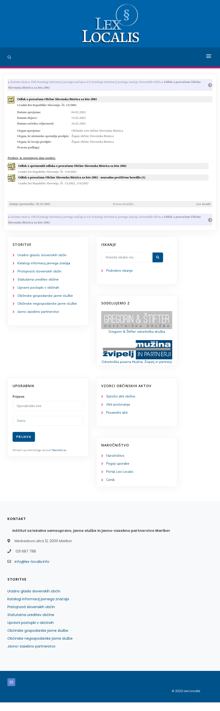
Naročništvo (115, 464)
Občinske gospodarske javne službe (45, 298)
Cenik (110, 488)
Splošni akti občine (120, 404)
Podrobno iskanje (119, 272)
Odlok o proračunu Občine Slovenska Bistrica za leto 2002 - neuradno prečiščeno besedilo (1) (81, 179)
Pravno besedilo (123, 205)
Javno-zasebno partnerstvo (38, 314)
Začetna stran (19, 82)
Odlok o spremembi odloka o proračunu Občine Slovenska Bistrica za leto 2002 (72, 167)
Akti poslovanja (118, 413)
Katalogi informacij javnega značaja (44, 265)
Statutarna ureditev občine (38, 282)
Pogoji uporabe (118, 472)
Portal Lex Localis (120, 480)
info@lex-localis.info (32, 570)
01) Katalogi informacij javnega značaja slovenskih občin (124, 82)
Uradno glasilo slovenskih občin (42, 257)
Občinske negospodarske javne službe (47, 306)
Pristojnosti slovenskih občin (39, 273)
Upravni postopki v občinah (38, 290)
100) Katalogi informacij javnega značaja (57, 82)
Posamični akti (117, 421)
